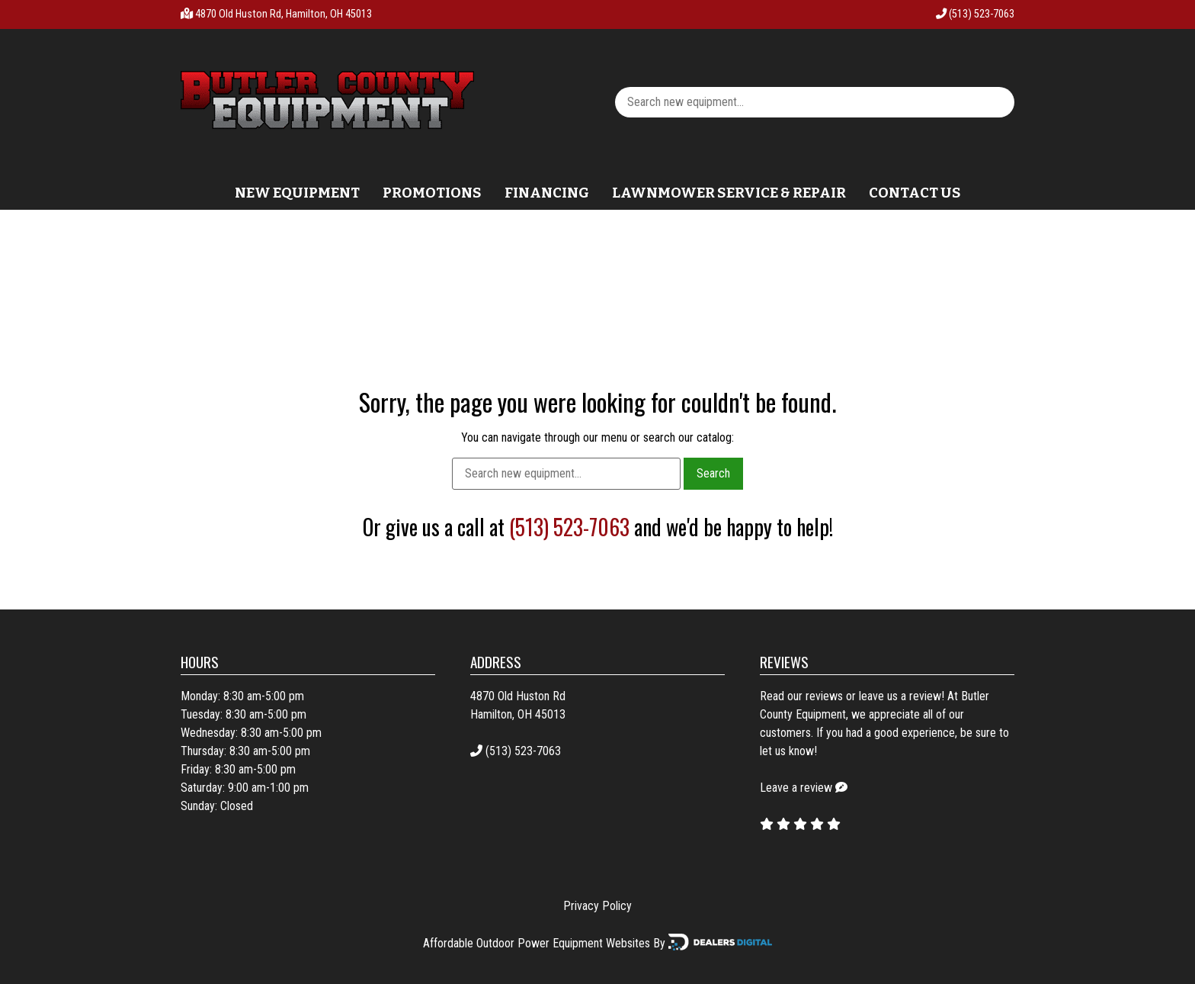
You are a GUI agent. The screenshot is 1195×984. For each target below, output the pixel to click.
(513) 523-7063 (975, 14)
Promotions (432, 193)
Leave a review (796, 787)
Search (713, 473)
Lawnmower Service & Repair (729, 193)
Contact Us (915, 193)
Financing (547, 193)
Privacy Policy (597, 906)
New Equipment (297, 193)
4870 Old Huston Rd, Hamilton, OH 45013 (283, 14)
